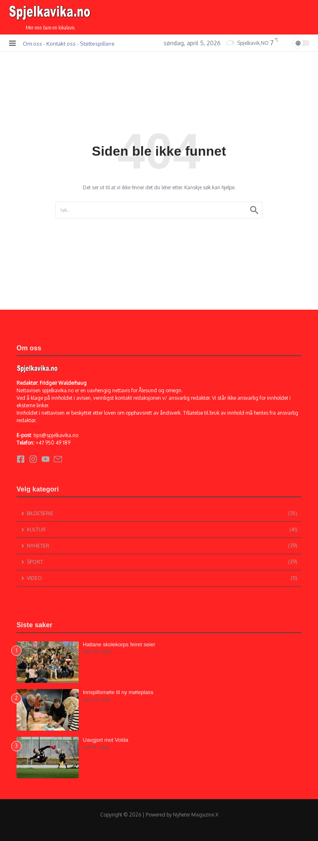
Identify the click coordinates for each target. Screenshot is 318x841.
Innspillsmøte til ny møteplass (118, 692)
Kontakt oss (61, 43)
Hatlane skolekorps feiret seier (119, 644)
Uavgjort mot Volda (105, 740)
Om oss (32, 43)
